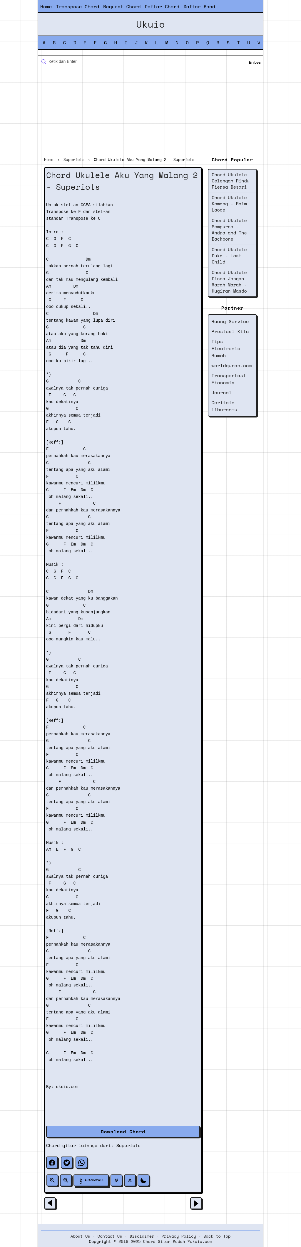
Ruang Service (230, 321)
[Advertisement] (150, 113)
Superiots (128, 1145)
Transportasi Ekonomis (228, 379)
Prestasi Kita (230, 331)
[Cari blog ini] (150, 61)
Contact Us (110, 1236)
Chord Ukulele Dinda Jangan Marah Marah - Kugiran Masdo (229, 281)
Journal (221, 392)
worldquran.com (231, 365)
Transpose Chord (77, 6)
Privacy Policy (179, 1236)
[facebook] (52, 1162)
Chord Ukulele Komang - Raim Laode (229, 203)
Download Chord (123, 1131)
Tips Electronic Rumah (225, 348)
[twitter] (67, 1162)
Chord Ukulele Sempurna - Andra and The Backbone (229, 229)
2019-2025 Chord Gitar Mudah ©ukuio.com (165, 1241)
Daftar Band (199, 6)
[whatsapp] (81, 1162)
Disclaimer (142, 1236)
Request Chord (122, 6)
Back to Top (216, 1236)
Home (46, 6)
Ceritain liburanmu (224, 406)
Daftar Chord (162, 6)
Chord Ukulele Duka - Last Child (229, 255)
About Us (80, 1236)
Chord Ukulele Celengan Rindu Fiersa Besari (231, 180)
